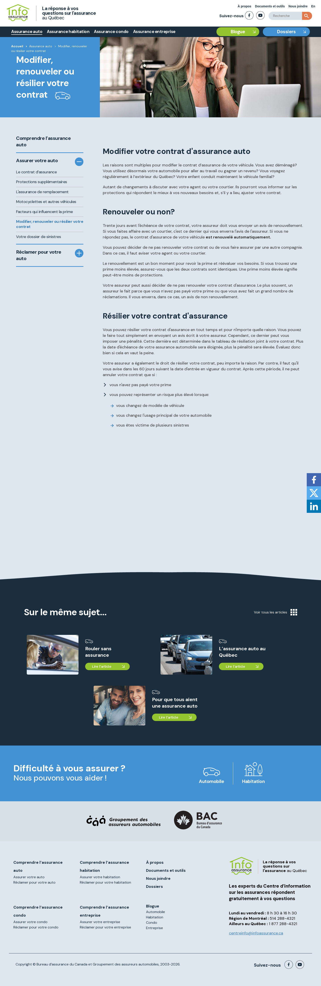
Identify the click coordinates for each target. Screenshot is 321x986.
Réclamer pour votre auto (38, 255)
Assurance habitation (68, 31)
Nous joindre (298, 6)
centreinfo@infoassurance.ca (256, 933)
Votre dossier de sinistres (38, 236)
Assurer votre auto (37, 160)
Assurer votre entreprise (100, 922)
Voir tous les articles (275, 612)
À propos (244, 6)
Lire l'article (101, 666)
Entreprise (154, 928)
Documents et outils (270, 6)
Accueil (17, 46)
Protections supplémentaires (41, 181)
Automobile (211, 781)
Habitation (253, 781)
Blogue (238, 32)
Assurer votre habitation (100, 877)
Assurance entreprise (154, 31)
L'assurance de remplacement (42, 192)
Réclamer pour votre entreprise (105, 927)
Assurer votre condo (30, 922)
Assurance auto (26, 31)
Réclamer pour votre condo (35, 927)
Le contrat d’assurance (36, 172)
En (313, 6)
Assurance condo (111, 31)
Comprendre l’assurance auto (43, 141)
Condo (151, 922)
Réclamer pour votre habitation (105, 882)
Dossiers (286, 32)
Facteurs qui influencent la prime (44, 211)
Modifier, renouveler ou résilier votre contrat (49, 224)
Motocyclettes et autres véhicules (46, 201)
